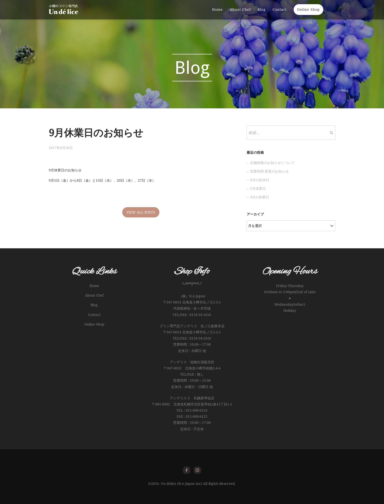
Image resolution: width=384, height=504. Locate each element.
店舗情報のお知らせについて (272, 163)
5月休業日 (258, 188)
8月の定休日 (259, 180)
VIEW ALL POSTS (140, 212)
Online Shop (308, 13)
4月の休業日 (259, 197)
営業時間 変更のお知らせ (269, 171)
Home (217, 13)
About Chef (240, 13)
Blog (262, 13)
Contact (280, 13)
